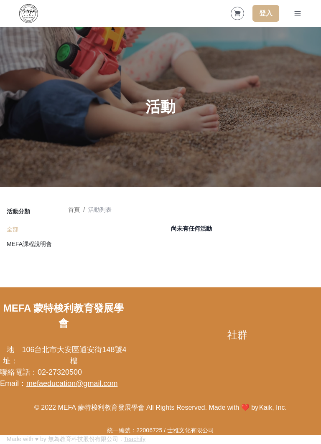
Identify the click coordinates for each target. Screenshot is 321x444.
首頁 (74, 209)
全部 (12, 229)
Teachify (134, 439)
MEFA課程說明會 (29, 244)
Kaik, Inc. (273, 407)
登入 (266, 13)
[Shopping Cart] (237, 13)
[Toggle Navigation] (298, 13)
